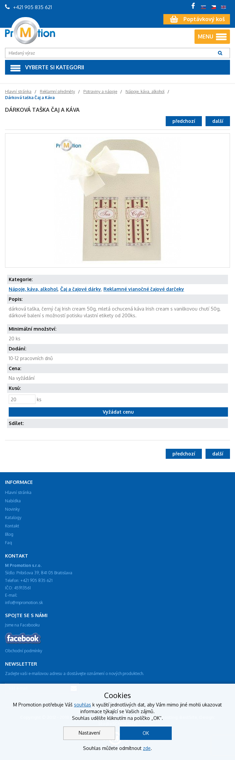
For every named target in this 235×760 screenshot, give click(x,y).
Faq (8, 542)
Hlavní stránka (18, 492)
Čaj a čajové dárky (80, 289)
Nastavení (89, 733)
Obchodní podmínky (23, 650)
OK (146, 733)
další (217, 121)
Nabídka (13, 500)
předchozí (183, 121)
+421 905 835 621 (28, 7)
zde (147, 748)
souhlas (82, 704)
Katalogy (13, 517)
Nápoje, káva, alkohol (33, 289)
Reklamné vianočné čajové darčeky (143, 289)
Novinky (12, 509)
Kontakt (12, 525)
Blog (9, 534)
